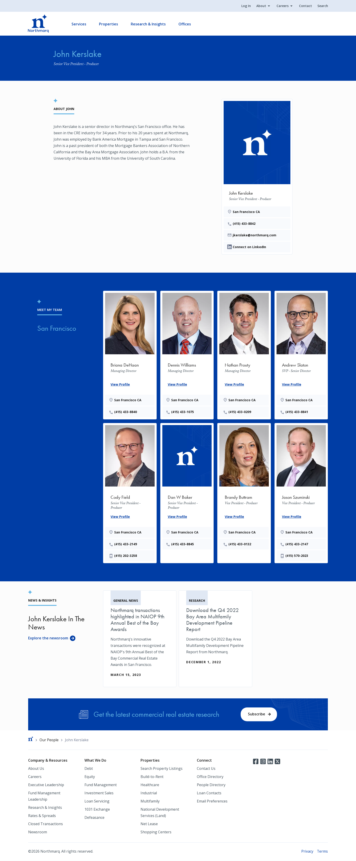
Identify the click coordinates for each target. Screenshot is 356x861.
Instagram (263, 762)
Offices (185, 24)
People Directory (211, 785)
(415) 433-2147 (297, 544)
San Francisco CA (246, 212)
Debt (88, 769)
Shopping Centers (156, 832)
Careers (282, 6)
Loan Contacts (209, 793)
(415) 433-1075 (182, 412)
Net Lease (149, 824)
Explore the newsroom (48, 638)
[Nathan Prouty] (244, 354)
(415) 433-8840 (125, 412)
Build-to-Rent (152, 777)
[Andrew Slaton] (301, 354)
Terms (322, 852)
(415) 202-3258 (125, 556)
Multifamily (150, 802)
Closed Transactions (45, 824)
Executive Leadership (46, 785)
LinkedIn (270, 762)
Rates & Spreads (42, 816)
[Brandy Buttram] (244, 486)
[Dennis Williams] (187, 354)
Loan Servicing (96, 802)
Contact (305, 6)
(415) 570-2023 (297, 556)
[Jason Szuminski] (301, 492)
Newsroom (37, 832)
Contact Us (206, 769)
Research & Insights (148, 24)
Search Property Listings (162, 769)
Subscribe (256, 714)
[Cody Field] (129, 492)
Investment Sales (99, 793)
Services (79, 24)
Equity (89, 777)
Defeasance (94, 818)
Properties (108, 24)
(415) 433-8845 (182, 544)
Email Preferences (212, 802)
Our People (49, 740)
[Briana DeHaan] (129, 354)
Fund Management (100, 785)
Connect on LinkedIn (249, 247)
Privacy (307, 852)
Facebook (255, 762)
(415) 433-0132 (239, 544)
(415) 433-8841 (297, 412)
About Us (36, 769)
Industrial (149, 793)
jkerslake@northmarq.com (255, 235)
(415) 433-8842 (244, 223)
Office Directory (210, 777)
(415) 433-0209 (239, 412)
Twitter (277, 762)
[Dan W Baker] (187, 486)
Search (322, 6)
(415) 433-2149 (125, 544)
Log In (246, 6)
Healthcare (150, 785)
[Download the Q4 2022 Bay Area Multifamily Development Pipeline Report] (215, 633)
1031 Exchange (97, 810)
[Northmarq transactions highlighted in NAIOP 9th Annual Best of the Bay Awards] (139, 639)
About (261, 6)
